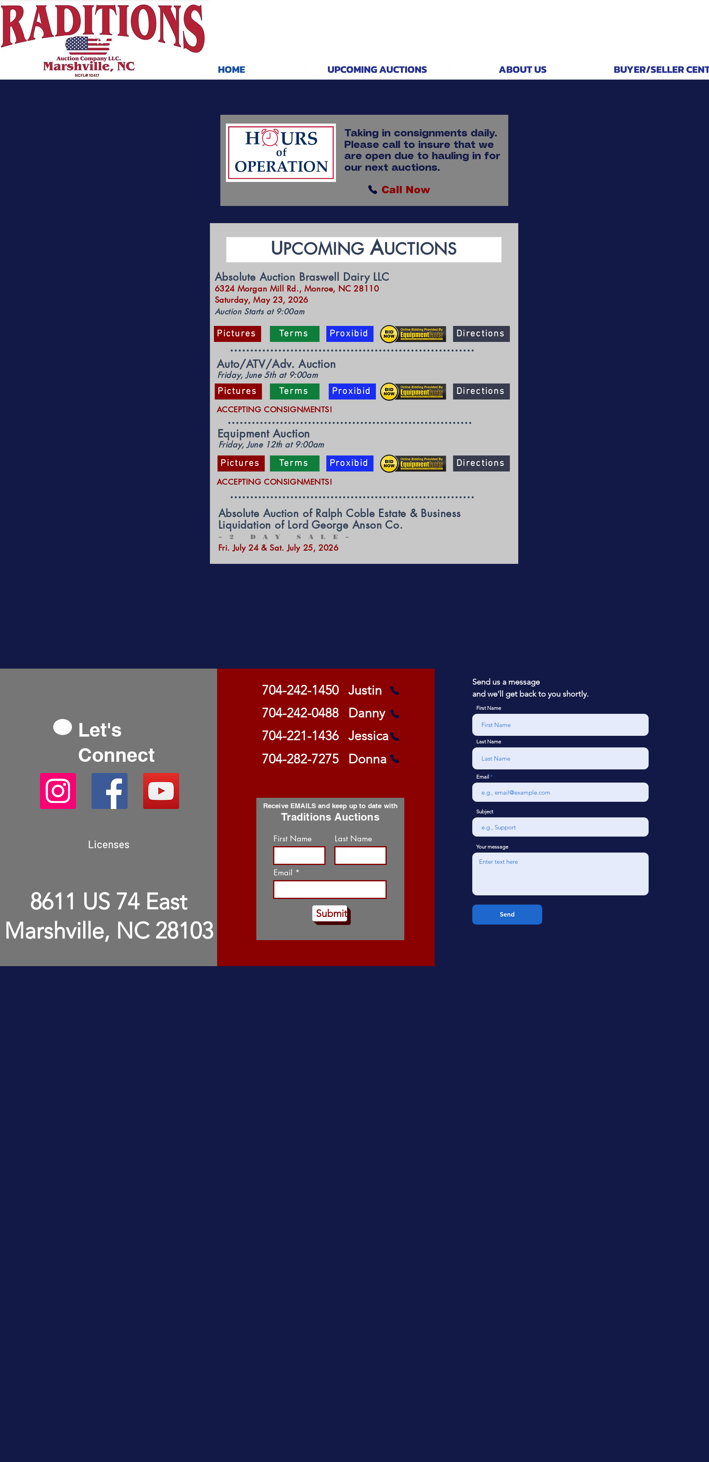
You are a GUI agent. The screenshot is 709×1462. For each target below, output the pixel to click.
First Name (293, 839)
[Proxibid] (349, 334)
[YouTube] (161, 791)
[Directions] (481, 334)
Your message (492, 846)
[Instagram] (58, 791)
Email (283, 873)
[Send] (507, 915)
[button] (377, 69)
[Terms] (295, 334)
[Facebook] (110, 791)
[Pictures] (237, 334)
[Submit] (329, 913)
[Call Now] (405, 189)
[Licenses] (109, 844)
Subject (484, 811)
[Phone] (372, 189)
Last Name (353, 839)
